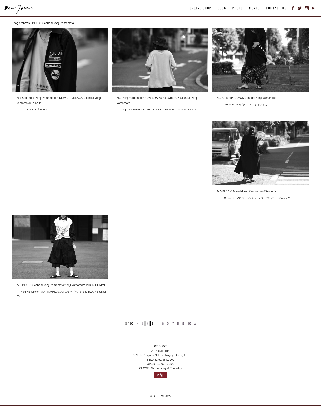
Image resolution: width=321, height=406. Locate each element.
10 (189, 323)
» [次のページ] (195, 323)
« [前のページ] (137, 323)
